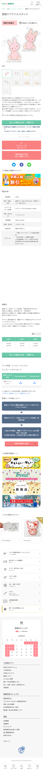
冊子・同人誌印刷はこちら (11, 682)
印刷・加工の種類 (8, 704)
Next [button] (39, 44)
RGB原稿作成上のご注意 (10, 707)
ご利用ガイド (8, 663)
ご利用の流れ (7, 670)
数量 (33, 334)
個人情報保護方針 (8, 732)
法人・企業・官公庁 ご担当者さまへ (14, 685)
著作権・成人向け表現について (12, 710)
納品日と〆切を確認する (28, 23)
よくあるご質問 (8, 679)
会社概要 (6, 721)
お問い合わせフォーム (10, 667)
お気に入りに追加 (21, 137)
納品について (7, 676)
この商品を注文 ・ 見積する (21, 122)
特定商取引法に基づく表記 (11, 729)
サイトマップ (7, 727)
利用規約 (6, 688)
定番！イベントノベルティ (15, 9)
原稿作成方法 (7, 698)
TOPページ (6, 741)
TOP (3, 9)
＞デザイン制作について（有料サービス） (17, 393)
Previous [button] (3, 44)
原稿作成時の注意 (21, 443)
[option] (21, 46)
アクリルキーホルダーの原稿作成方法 (14, 701)
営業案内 (6, 724)
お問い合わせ (7, 735)
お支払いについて (8, 673)
